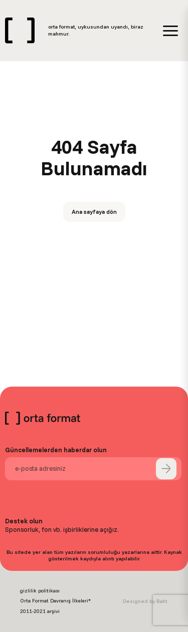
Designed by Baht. (145, 601)
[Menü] (170, 31)
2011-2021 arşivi (40, 611)
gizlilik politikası (40, 590)
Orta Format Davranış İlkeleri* (55, 600)
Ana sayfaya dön (94, 211)
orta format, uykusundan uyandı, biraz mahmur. (95, 30)
